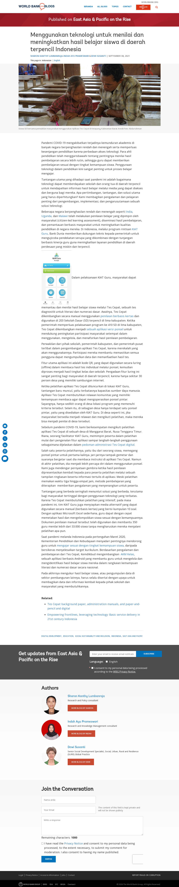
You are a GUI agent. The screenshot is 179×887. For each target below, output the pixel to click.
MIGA (62, 884)
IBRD (45, 884)
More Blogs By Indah (81, 733)
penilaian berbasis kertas (117, 316)
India (129, 211)
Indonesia (116, 636)
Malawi (63, 216)
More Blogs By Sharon (82, 708)
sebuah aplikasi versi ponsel (105, 329)
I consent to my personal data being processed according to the (120, 669)
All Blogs (102, 7)
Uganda (46, 216)
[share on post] (5, 438)
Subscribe (149, 654)
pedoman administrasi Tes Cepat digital (108, 444)
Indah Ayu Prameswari (76, 56)
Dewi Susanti (98, 56)
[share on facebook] (5, 432)
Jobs (63, 875)
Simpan (48, 859)
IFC (56, 884)
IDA (51, 884)
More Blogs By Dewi (80, 762)
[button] (156, 7)
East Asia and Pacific (133, 636)
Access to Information (49, 875)
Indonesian (46, 60)
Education (68, 636)
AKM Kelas (127, 554)
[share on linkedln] (5, 445)
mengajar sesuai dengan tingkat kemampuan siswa (90, 545)
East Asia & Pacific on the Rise (102, 20)
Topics (115, 7)
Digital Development (51, 636)
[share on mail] (5, 426)
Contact (127, 7)
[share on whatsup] (5, 451)
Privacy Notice (73, 843)
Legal (21, 875)
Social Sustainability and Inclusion (92, 636)
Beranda (88, 7)
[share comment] (5, 458)
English (57, 60)
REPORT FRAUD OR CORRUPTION (146, 875)
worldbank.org (149, 2)
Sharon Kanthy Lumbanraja (46, 56)
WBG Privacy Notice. (124, 671)
